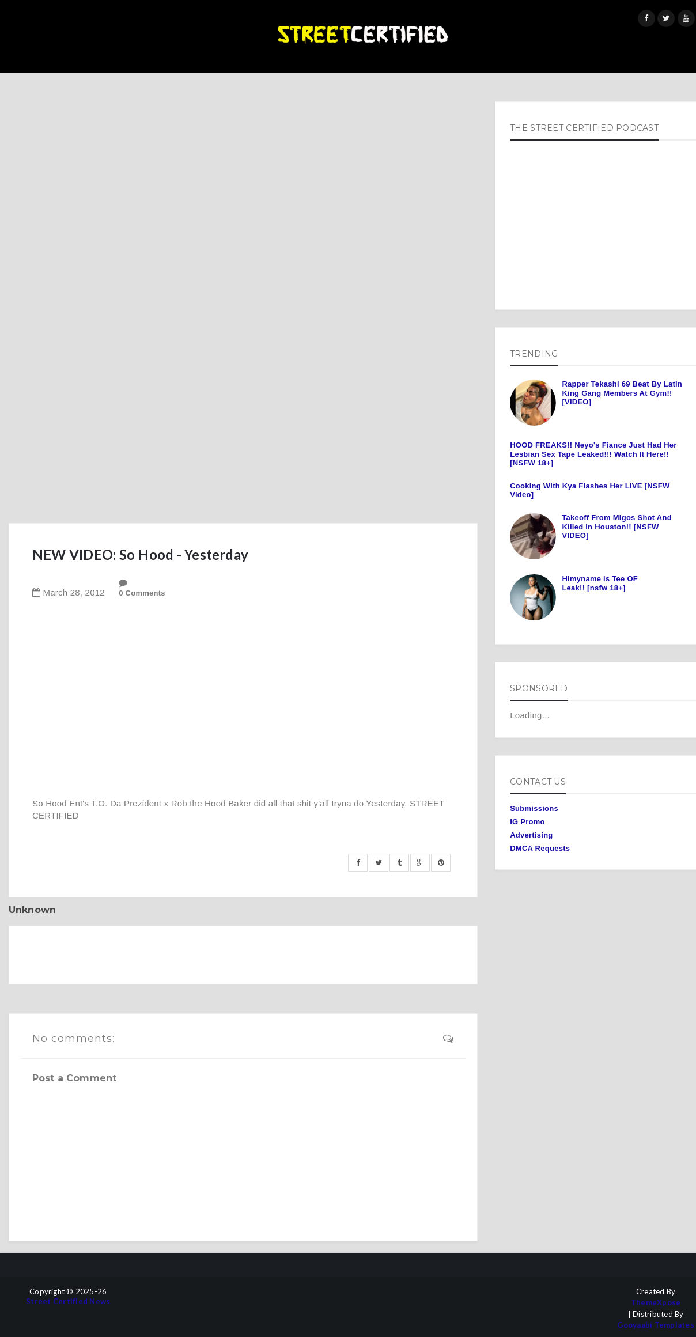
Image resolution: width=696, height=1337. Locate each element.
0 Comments (142, 593)
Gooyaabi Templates (655, 1325)
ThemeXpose (656, 1302)
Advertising (531, 835)
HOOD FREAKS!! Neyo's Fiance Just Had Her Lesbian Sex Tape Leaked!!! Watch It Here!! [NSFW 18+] (593, 454)
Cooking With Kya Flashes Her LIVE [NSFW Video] (589, 490)
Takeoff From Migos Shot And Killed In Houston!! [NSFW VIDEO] (616, 526)
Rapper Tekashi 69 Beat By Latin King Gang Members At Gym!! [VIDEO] (622, 393)
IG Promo (527, 821)
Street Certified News (68, 1301)
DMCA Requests (540, 848)
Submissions (534, 808)
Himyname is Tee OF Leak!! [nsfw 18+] (600, 583)
